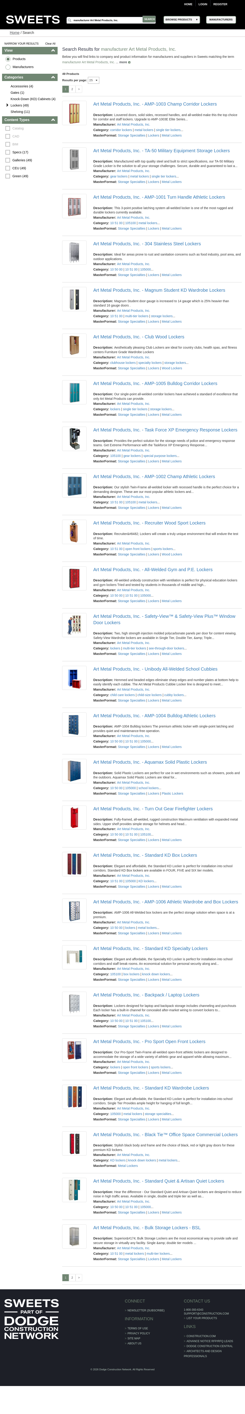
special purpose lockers (160, 456)
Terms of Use (138, 1328)
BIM (16, 144)
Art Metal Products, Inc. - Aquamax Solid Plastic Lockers (150, 762)
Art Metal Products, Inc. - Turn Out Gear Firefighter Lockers (153, 808)
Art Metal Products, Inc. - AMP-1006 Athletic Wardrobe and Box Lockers (165, 901)
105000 (145, 269)
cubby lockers (174, 695)
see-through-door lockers (166, 648)
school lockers (148, 788)
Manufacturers (23, 67)
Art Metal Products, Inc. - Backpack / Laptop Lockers (146, 994)
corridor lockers (121, 130)
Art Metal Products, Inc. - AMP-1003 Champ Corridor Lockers (155, 103)
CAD (16, 136)
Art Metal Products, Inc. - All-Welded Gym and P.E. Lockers (153, 569)
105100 (130, 223)
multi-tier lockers (136, 316)
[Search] (113, 20)
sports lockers (163, 549)
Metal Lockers (172, 135)
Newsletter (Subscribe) (146, 1310)
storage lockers (162, 316)
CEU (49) (19, 168)
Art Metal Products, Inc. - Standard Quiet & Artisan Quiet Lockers (158, 1180)
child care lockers (122, 695)
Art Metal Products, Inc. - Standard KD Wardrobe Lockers (151, 1087)
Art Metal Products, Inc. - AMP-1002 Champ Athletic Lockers (154, 476)
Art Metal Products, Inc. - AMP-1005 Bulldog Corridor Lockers (155, 383)
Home (188, 4)
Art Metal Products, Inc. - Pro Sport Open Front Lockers (149, 1041)
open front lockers (138, 549)
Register (220, 4)
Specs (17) (21, 152)
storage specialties (158, 1114)
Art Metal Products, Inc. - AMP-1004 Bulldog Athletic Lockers (154, 715)
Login (203, 4)
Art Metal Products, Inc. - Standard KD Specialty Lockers (150, 948)
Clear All (50, 43)
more (123, 62)
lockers (115, 409)
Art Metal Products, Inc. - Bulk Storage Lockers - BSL (147, 1227)
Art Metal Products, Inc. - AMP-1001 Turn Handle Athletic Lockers (159, 197)
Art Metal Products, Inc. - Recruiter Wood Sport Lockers (149, 522)
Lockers (153, 135)
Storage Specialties (131, 135)
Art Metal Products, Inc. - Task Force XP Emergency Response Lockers (165, 429)
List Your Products (201, 1318)
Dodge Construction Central (209, 1346)
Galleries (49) (22, 160)
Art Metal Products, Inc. (133, 124)
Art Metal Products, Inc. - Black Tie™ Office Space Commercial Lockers (165, 1134)
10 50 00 (116, 269)
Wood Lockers (172, 368)
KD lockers (146, 881)
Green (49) (21, 176)
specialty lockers (150, 363)
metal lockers (144, 130)
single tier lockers (168, 130)
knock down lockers (156, 974)
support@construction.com (205, 1313)
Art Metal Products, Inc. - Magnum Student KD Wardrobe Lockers (159, 290)
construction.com (200, 1336)
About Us (134, 1343)
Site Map (134, 1338)
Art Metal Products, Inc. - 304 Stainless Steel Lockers (147, 243)
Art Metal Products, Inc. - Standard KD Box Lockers (145, 855)
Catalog (18, 128)
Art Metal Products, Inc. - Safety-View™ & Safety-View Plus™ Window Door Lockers (164, 619)
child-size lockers (150, 695)
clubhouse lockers (123, 363)
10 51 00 (116, 223)
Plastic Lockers (172, 793)
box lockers (131, 974)
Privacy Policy (139, 1333)
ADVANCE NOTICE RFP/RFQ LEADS (209, 1341)
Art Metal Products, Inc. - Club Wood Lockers (138, 336)
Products (19, 59)
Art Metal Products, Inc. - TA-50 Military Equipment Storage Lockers (161, 150)
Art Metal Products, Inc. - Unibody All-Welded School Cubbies (155, 669)
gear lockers (119, 176)
